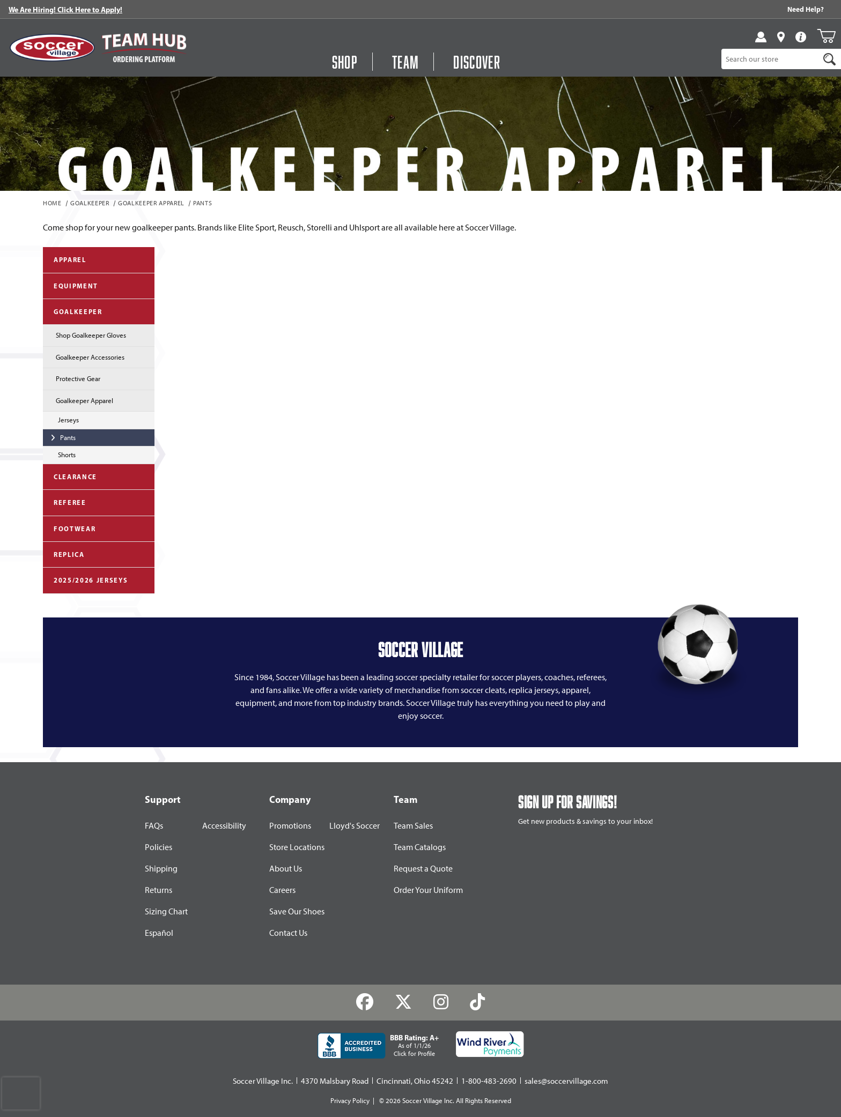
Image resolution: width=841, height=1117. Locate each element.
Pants (202, 203)
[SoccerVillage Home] (52, 48)
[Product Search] (770, 59)
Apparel (64, 259)
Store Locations (296, 847)
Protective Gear (71, 378)
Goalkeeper (89, 203)
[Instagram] (441, 1002)
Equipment (70, 285)
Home (52, 203)
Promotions (290, 826)
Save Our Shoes (296, 911)
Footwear (69, 528)
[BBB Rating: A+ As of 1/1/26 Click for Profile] (378, 1046)
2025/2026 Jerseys (85, 579)
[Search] (830, 59)
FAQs (154, 826)
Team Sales (413, 826)
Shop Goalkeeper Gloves (84, 334)
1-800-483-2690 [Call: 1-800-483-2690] (489, 1081)
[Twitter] (404, 1002)
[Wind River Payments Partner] (490, 1044)
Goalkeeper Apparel (151, 203)
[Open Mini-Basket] (826, 36)
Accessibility (224, 826)
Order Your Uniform (428, 890)
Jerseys (61, 419)
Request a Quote (423, 868)
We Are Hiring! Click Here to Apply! (65, 9)
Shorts (59, 454)
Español (159, 933)
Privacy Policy (350, 1101)
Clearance (70, 476)
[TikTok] (477, 1002)
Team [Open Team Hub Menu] (405, 61)
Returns (158, 890)
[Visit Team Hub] (144, 47)
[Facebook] (365, 1002)
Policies (158, 847)
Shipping (161, 868)
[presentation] (21, 1093)
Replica (64, 554)
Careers (282, 890)
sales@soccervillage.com (566, 1081)
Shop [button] (345, 61)
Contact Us (288, 933)
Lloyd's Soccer (354, 826)
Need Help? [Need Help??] (805, 9)
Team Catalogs (420, 847)
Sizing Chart (166, 911)
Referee (64, 502)
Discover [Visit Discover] (476, 61)
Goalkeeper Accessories (83, 356)
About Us (285, 868)
